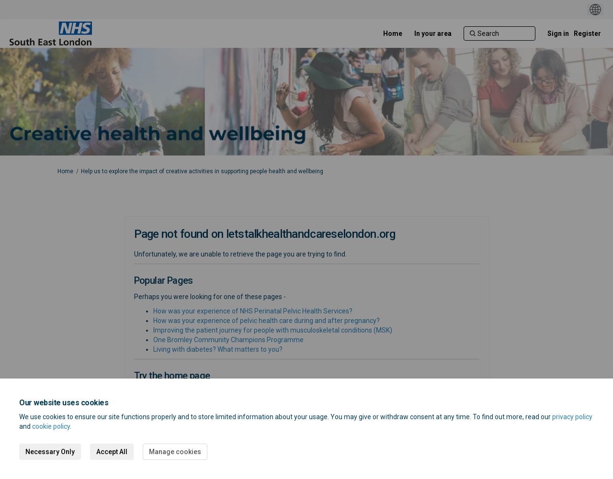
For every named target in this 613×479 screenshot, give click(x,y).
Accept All (111, 452)
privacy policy (572, 417)
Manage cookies (175, 452)
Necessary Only (50, 452)
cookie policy (51, 426)
